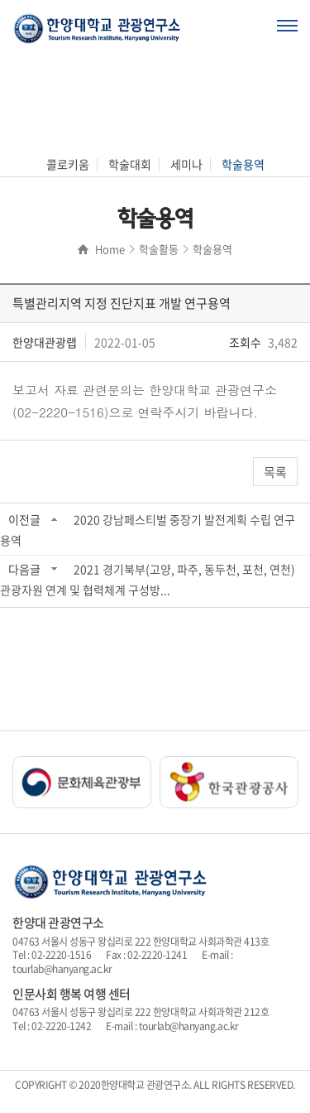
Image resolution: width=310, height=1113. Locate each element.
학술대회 (129, 164)
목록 (275, 472)
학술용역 (243, 164)
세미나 (186, 164)
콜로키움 (67, 164)
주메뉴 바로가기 (0, 0)
